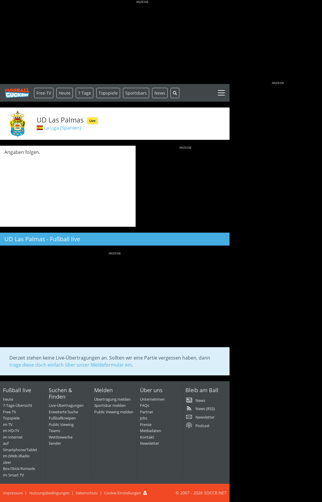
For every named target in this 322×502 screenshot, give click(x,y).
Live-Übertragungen (66, 405)
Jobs (143, 418)
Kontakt (147, 437)
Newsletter (149, 443)
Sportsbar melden (110, 405)
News (159, 93)
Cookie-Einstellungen (122, 493)
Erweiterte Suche (63, 411)
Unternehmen (152, 399)
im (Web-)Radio (16, 456)
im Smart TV (13, 475)
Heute (64, 93)
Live (92, 120)
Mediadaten (150, 430)
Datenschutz (87, 493)
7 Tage (84, 93)
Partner (146, 411)
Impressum (13, 493)
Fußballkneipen (62, 418)
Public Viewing (61, 424)
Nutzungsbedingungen (49, 493)
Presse (145, 424)
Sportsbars (136, 93)
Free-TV (43, 93)
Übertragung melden (112, 399)
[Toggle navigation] (221, 93)
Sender (55, 443)
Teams (54, 430)
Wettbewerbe (61, 437)
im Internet (13, 437)
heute (8, 399)
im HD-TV (11, 430)
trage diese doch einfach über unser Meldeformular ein (70, 365)
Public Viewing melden (113, 411)
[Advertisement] (142, 42)
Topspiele (11, 418)
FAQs (144, 405)
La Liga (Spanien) (62, 128)
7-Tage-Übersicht (17, 405)
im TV (8, 424)
